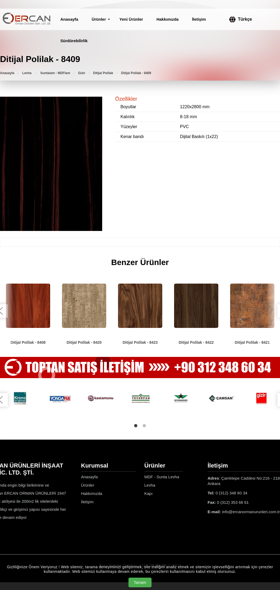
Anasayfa (69, 19)
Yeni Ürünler (131, 19)
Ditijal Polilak (103, 73)
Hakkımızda (167, 19)
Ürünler (99, 19)
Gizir (81, 73)
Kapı (148, 493)
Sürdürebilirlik (74, 40)
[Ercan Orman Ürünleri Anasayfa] (27, 19)
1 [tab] (135, 425)
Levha (27, 73)
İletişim (199, 19)
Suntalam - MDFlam (55, 73)
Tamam (140, 582)
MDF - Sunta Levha (161, 477)
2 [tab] (144, 425)
